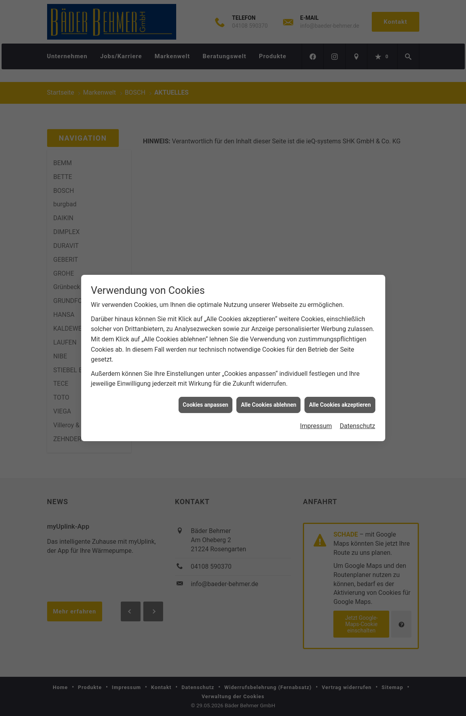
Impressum (316, 417)
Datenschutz (357, 417)
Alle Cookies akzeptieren (340, 396)
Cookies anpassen (205, 396)
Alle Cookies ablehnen (268, 396)
